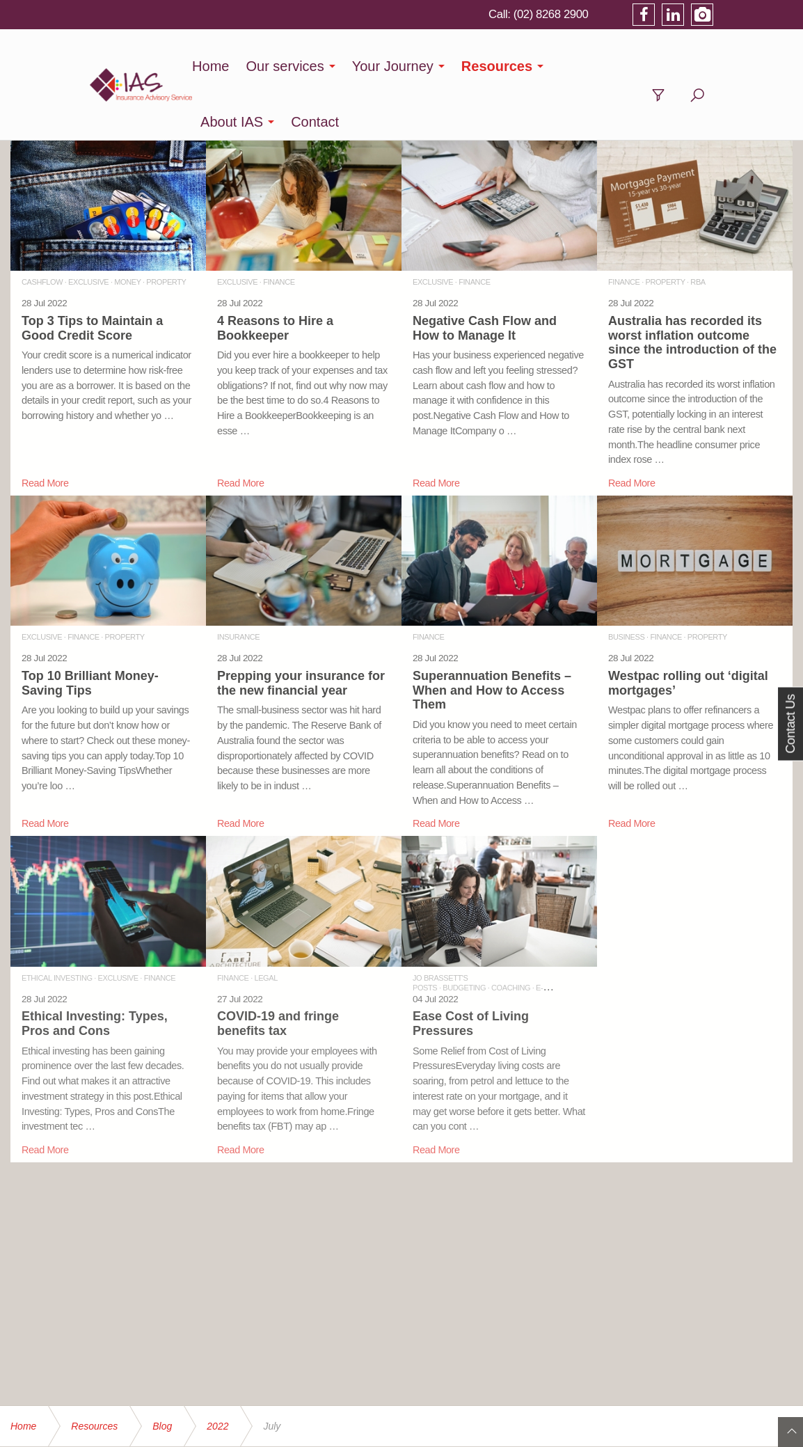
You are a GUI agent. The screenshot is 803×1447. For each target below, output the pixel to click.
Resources (512, 66)
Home (226, 66)
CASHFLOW (42, 226)
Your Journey (409, 66)
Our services (301, 66)
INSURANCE (238, 581)
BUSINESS (626, 581)
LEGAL (265, 922)
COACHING (510, 932)
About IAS (607, 66)
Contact (691, 66)
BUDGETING (464, 932)
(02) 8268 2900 (627, 14)
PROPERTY (166, 226)
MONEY (127, 226)
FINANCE (278, 226)
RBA (697, 226)
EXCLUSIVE (88, 226)
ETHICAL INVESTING (57, 922)
